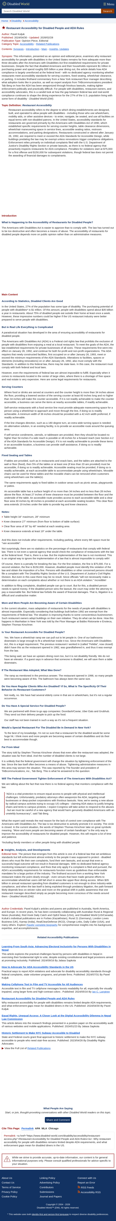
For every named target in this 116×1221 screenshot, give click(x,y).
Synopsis (18, 49)
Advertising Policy (50, 1182)
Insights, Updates (59, 49)
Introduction (32, 49)
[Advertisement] (58, 186)
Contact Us (8, 1182)
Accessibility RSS (89, 1192)
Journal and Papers (51, 1196)
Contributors (46, 1187)
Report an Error (86, 1182)
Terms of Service (11, 1187)
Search (107, 11)
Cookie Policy (9, 1196)
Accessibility (27, 43)
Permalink (27, 1128)
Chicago (53, 1128)
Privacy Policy (9, 1191)
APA (37, 1128)
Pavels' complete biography (42, 924)
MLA (44, 1128)
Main (44, 49)
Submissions (47, 1191)
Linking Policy (47, 1178)
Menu (108, 4)
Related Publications (47, 43)
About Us (7, 1178)
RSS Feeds (86, 1187)
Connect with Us (87, 1178)
